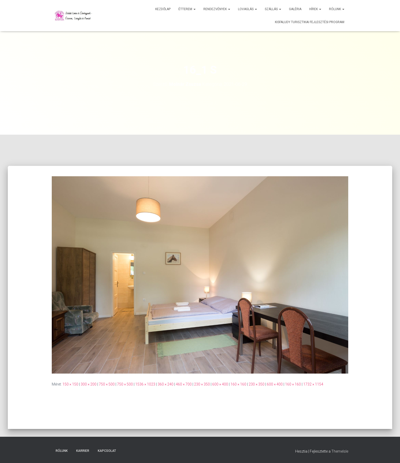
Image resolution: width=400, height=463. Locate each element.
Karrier (82, 451)
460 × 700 (184, 384)
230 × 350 (202, 384)
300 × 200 (88, 384)
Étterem (187, 9)
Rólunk (336, 9)
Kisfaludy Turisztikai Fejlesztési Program (309, 22)
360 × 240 (165, 384)
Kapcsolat (107, 451)
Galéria (295, 9)
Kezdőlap (163, 9)
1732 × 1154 (313, 384)
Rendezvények (216, 9)
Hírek (315, 9)
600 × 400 (220, 384)
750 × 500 (107, 384)
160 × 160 (238, 384)
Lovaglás (247, 9)
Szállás (273, 9)
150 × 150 (70, 384)
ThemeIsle (339, 451)
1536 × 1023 (145, 384)
